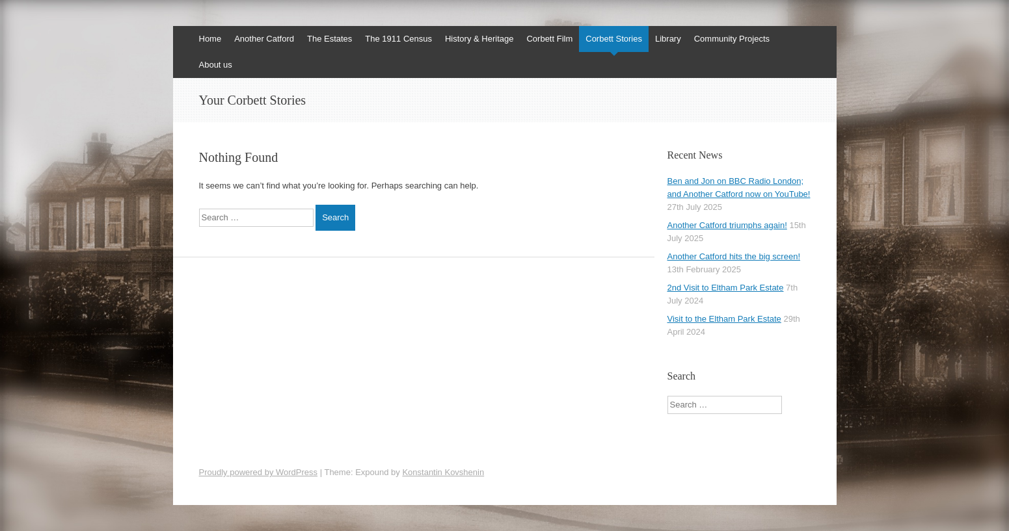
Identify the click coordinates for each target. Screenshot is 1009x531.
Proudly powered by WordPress (258, 472)
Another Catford (264, 39)
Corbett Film (549, 39)
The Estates (329, 39)
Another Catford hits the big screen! (734, 256)
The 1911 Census (398, 39)
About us (215, 65)
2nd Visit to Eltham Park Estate (725, 287)
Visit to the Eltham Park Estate (724, 319)
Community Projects (732, 39)
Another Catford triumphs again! (727, 225)
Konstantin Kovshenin (443, 472)
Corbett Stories (613, 39)
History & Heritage (479, 39)
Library (668, 39)
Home (210, 39)
